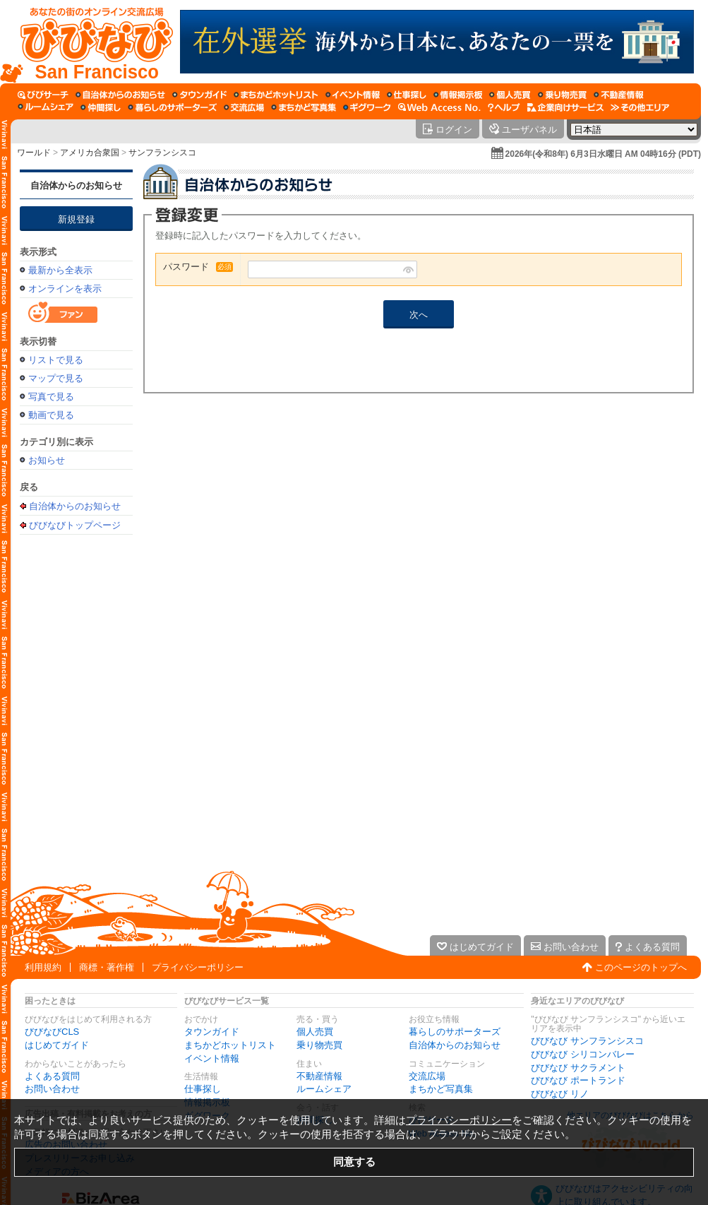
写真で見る (51, 396)
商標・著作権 (106, 967)
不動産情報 (319, 1076)
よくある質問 (52, 1076)
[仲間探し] (100, 107)
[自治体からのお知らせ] (120, 94)
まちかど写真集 (441, 1089)
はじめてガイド (57, 1045)
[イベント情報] (352, 94)
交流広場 (427, 1076)
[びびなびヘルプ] (504, 107)
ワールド (34, 153)
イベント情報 (211, 1058)
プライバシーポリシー (198, 967)
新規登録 (76, 219)
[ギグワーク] (367, 107)
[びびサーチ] (43, 94)
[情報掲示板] (457, 94)
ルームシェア (324, 1089)
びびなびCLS (52, 1031)
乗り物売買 (319, 1045)
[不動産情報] (619, 94)
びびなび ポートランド (578, 1080)
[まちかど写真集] (303, 107)
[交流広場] (244, 107)
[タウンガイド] (199, 94)
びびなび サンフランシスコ (587, 1040)
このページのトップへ (641, 967)
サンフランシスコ (162, 153)
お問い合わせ (52, 1089)
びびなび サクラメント (578, 1067)
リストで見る (55, 359)
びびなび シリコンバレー (583, 1054)
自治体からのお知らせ (76, 185)
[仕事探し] (406, 94)
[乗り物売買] (562, 94)
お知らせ (46, 460)
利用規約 (43, 967)
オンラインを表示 (65, 288)
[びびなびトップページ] (90, 41)
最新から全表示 (60, 270)
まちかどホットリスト (230, 1045)
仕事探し (202, 1089)
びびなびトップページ (75, 525)
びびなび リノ (560, 1093)
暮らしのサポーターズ (454, 1031)
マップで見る (55, 378)
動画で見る (51, 415)
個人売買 (314, 1031)
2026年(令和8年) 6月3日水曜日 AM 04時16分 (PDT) (603, 154)
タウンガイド (211, 1031)
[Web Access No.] (439, 107)
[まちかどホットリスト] (276, 94)
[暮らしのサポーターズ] (172, 107)
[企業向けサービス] (565, 107)
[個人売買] (510, 94)
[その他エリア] (640, 107)
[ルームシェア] (45, 107)
